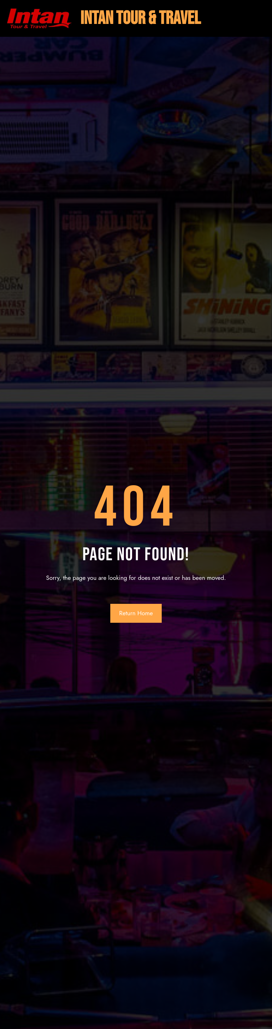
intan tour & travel (140, 18)
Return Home (136, 613)
